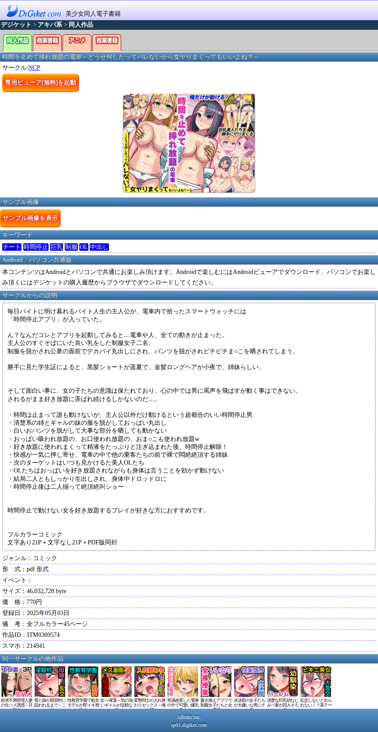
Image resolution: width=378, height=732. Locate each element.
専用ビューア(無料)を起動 (40, 82)
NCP (34, 67)
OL (84, 247)
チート (12, 247)
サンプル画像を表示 (30, 217)
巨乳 (56, 247)
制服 (71, 247)
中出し (99, 247)
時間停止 (36, 247)
